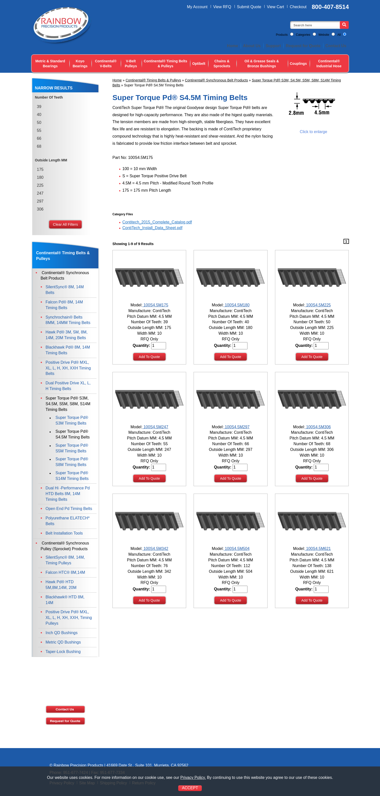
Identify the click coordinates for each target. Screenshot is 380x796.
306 (40, 209)
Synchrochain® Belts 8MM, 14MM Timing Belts (68, 320)
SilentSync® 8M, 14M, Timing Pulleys (65, 560)
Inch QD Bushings (62, 633)
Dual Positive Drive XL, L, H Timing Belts (68, 386)
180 (40, 177)
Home (232, 46)
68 (39, 146)
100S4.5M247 (155, 427)
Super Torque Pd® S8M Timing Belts (72, 462)
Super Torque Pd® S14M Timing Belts (72, 476)
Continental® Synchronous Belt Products (216, 80)
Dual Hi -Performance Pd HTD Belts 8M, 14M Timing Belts (68, 494)
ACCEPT (190, 788)
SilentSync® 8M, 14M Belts (65, 290)
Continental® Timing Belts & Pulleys (165, 63)
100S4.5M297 (236, 427)
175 (40, 169)
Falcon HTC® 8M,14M (65, 572)
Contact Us (335, 46)
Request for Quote (303, 46)
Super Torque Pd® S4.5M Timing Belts (73, 434)
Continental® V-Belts (105, 63)
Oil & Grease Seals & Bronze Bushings (261, 63)
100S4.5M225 (318, 305)
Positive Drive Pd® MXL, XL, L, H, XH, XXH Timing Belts (68, 368)
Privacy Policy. (193, 777)
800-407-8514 (330, 6)
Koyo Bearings (80, 63)
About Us (252, 46)
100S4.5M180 (236, 305)
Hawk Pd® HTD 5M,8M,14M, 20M (61, 585)
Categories (303, 34)
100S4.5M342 (155, 548)
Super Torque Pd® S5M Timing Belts (72, 448)
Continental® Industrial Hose (329, 63)
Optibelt (198, 64)
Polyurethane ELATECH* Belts (68, 521)
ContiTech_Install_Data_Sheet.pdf (152, 228)
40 (39, 114)
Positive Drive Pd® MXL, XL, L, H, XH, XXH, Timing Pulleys (69, 617)
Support (273, 46)
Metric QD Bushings (63, 642)
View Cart (275, 7)
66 (39, 138)
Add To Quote (149, 357)
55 (39, 130)
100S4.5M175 (155, 305)
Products (282, 34)
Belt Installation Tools (64, 533)
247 (40, 193)
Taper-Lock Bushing (63, 652)
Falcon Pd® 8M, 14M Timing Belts (64, 305)
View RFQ (222, 7)
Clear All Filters (65, 224)
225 (40, 185)
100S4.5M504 (236, 548)
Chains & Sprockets (221, 63)
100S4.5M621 (318, 548)
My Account (197, 7)
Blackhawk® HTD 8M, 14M (65, 600)
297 (40, 201)
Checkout (298, 7)
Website (323, 34)
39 (39, 107)
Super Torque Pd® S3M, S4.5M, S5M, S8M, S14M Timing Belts (68, 404)
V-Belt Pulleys (131, 63)
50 (39, 122)
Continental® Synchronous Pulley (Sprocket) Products (65, 546)
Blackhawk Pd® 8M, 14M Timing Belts (68, 350)
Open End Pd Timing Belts (69, 509)
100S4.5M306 (318, 427)
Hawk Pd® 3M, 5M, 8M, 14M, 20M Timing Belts (67, 335)
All (339, 34)
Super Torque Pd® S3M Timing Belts (72, 420)
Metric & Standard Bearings (50, 63)
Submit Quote (249, 7)
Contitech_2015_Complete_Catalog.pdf (157, 222)
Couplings (298, 64)
